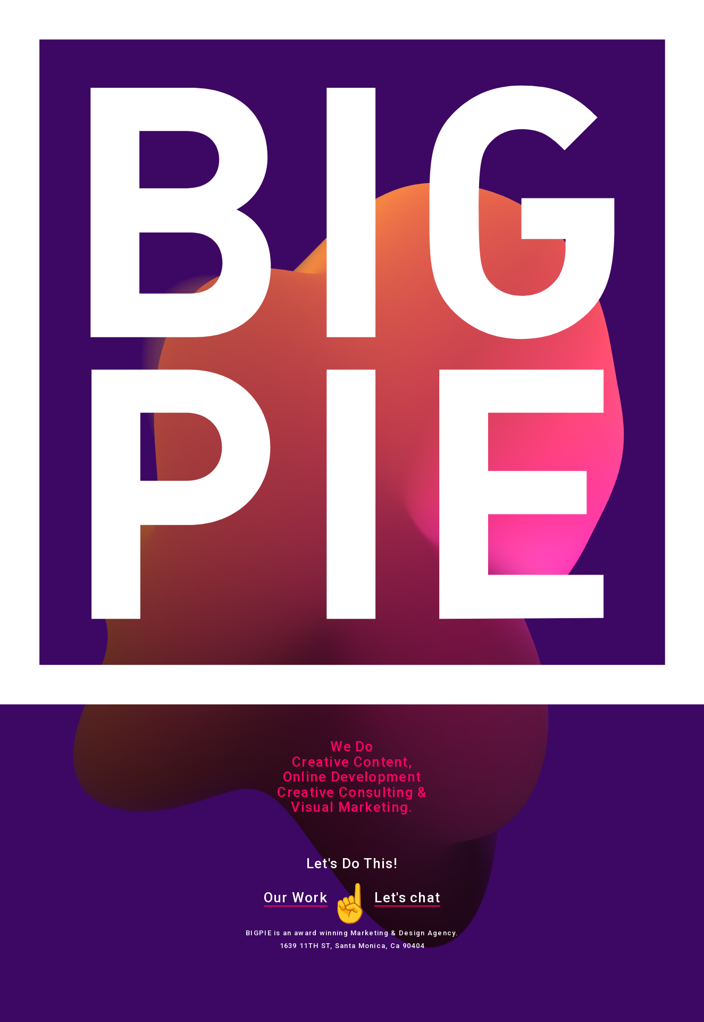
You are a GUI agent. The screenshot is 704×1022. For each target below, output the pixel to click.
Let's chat (407, 897)
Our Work (296, 897)
